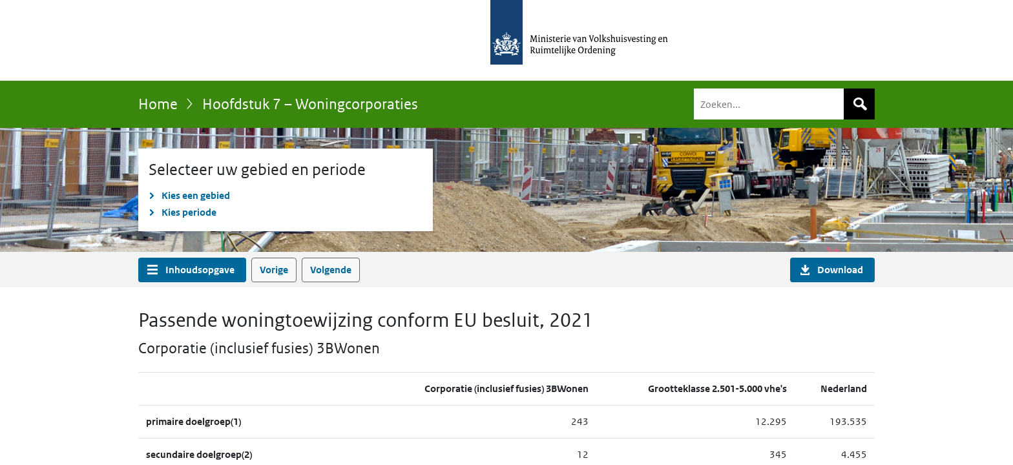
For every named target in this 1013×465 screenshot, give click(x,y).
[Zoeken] (784, 103)
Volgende (330, 270)
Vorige (274, 270)
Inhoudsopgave (200, 270)
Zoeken (859, 103)
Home (158, 104)
